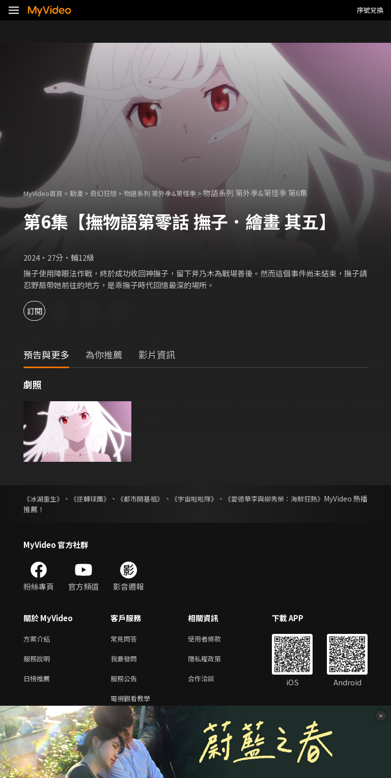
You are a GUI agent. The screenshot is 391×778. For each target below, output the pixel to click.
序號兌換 (370, 10)
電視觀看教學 (133, 703)
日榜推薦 (38, 682)
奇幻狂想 (114, 192)
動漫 (84, 192)
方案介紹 (38, 639)
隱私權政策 (213, 660)
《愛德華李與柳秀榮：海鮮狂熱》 (314, 498)
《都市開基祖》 (160, 498)
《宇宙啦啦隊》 (223, 498)
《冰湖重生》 (44, 498)
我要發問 (125, 660)
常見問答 (125, 639)
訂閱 (43, 310)
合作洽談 (209, 682)
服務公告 (125, 682)
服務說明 (38, 660)
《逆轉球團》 (100, 498)
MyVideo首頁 (46, 192)
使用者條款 (213, 639)
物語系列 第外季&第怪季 (178, 192)
